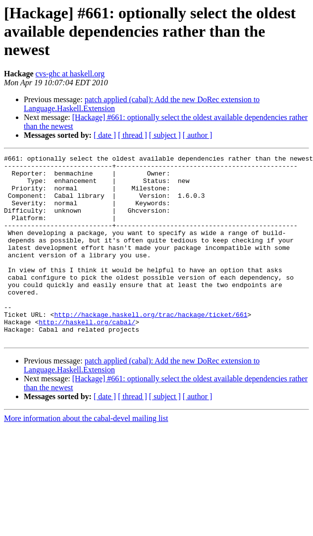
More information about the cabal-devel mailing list (86, 455)
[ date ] (105, 135)
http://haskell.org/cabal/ (87, 356)
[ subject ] (165, 135)
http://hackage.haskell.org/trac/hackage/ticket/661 (150, 347)
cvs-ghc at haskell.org (70, 73)
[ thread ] (132, 135)
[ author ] (197, 135)
